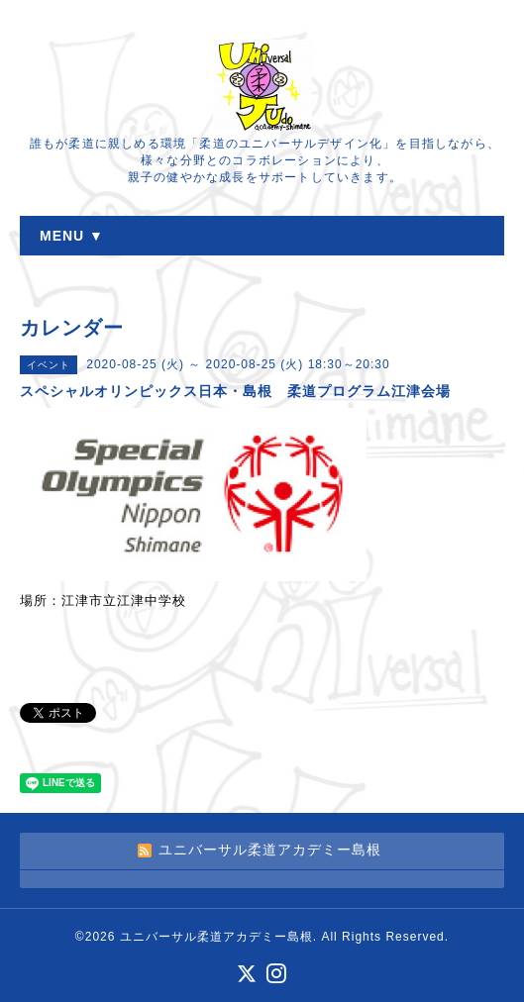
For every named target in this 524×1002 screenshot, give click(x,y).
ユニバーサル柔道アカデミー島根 (216, 937)
